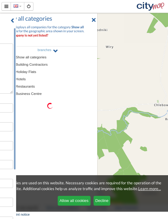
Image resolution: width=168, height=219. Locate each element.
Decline (101, 200)
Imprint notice (19, 214)
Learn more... (149, 188)
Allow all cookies (74, 200)
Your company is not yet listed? (25, 35)
